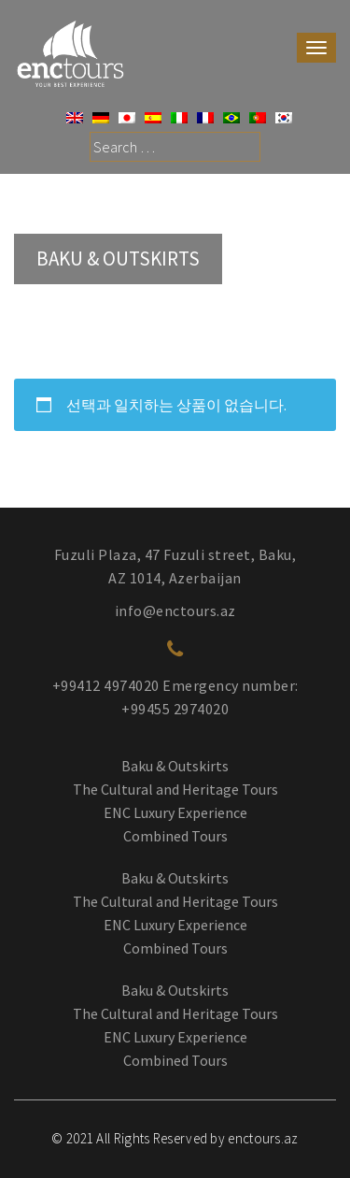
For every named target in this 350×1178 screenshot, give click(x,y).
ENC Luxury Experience (175, 812)
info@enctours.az (175, 610)
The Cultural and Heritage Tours (175, 789)
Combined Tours (175, 835)
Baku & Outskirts (175, 765)
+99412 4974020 (106, 685)
